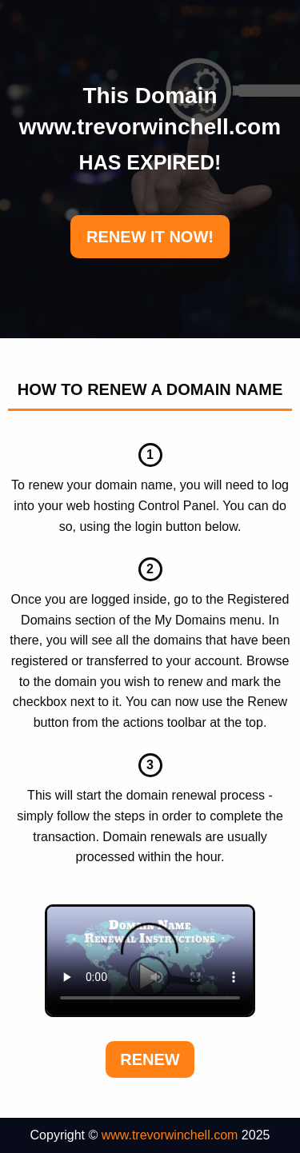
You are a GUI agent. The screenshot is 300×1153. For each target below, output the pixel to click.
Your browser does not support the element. (150, 961)
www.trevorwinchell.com (170, 1135)
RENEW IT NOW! (150, 236)
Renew (149, 1059)
